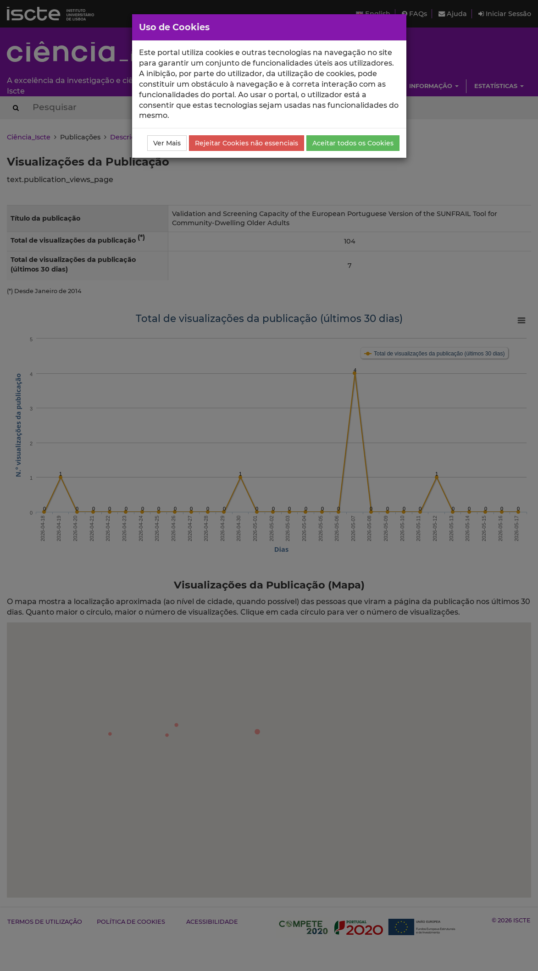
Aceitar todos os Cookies (353, 143)
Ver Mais (167, 143)
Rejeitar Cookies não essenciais (246, 143)
